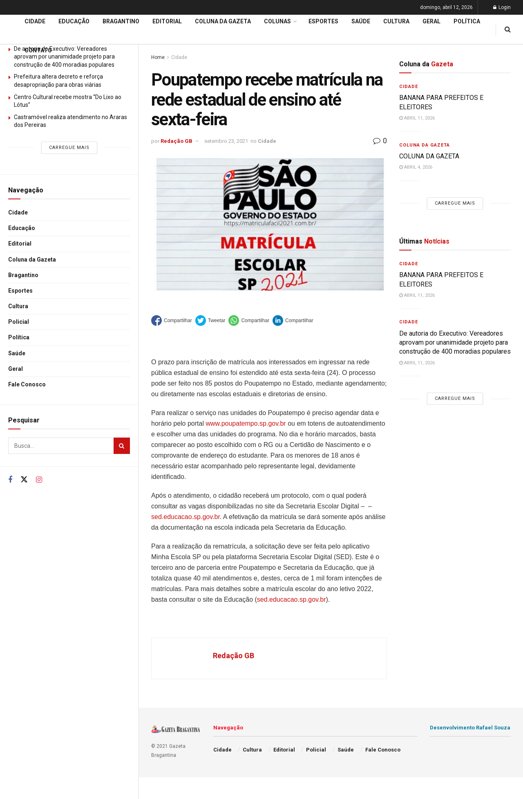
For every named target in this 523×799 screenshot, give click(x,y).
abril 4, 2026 (415, 167)
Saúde (16, 353)
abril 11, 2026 (417, 118)
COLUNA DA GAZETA (429, 156)
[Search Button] (122, 446)
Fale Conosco (27, 384)
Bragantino (23, 275)
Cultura (18, 306)
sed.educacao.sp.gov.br (185, 516)
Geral (15, 369)
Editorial (19, 243)
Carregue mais (69, 147)
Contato (38, 50)
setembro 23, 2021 (226, 141)
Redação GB (176, 141)
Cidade (18, 212)
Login (502, 7)
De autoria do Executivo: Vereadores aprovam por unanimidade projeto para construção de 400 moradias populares (455, 343)
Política (18, 337)
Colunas (277, 21)
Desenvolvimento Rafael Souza (470, 728)
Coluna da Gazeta (32, 259)
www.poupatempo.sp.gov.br (246, 423)
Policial (18, 321)
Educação (21, 228)
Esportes (20, 290)
